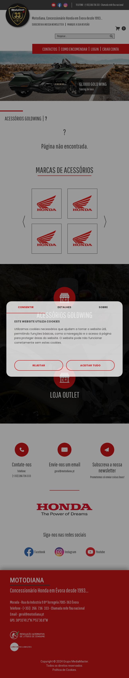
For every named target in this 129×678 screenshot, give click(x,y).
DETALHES (64, 307)
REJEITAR (38, 365)
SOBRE (103, 307)
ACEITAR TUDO (90, 365)
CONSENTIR (26, 307)
